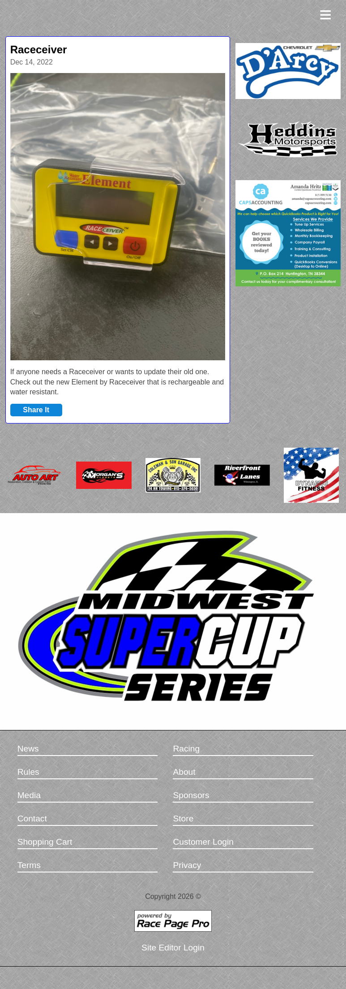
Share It (36, 410)
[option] (118, 216)
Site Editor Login (173, 947)
